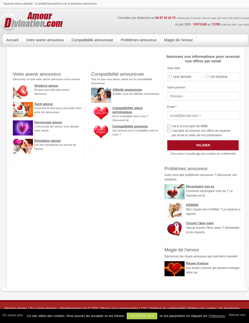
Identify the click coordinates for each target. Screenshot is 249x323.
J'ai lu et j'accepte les (190, 126)
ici (198, 153)
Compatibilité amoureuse (92, 40)
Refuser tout (237, 315)
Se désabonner (229, 308)
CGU (204, 126)
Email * (172, 107)
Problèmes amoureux (139, 40)
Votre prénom (176, 87)
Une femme (182, 77)
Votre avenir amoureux (45, 40)
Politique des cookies (202, 308)
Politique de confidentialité (167, 308)
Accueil (12, 40)
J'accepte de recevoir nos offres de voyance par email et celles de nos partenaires (201, 133)
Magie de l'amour (178, 40)
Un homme (218, 77)
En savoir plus (13, 315)
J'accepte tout (142, 316)
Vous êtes (173, 68)
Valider (203, 145)
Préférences (217, 316)
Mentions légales (16, 308)
